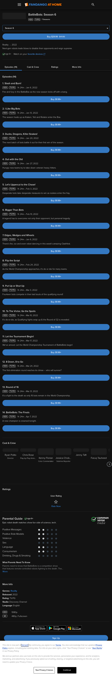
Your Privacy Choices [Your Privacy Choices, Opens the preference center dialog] (44, 670)
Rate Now (56, 506)
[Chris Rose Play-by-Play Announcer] (28, 464)
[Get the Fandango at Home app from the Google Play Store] (57, 628)
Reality (14, 591)
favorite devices (36, 54)
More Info (76, 67)
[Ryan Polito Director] (10, 464)
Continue (67, 670)
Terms (58, 645)
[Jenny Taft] (81, 464)
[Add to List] (108, 19)
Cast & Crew (33, 67)
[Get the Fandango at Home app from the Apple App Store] (38, 628)
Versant (24, 645)
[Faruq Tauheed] (99, 464)
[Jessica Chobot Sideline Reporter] (63, 464)
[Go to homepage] (43, 5)
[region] (56, 658)
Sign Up (56, 638)
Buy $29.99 (61, 36)
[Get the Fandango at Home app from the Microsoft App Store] (74, 628)
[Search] (93, 5)
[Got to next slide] (109, 464)
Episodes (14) (11, 67)
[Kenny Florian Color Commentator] (46, 464)
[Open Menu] (19, 4)
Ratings (54, 67)
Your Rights (97, 648)
